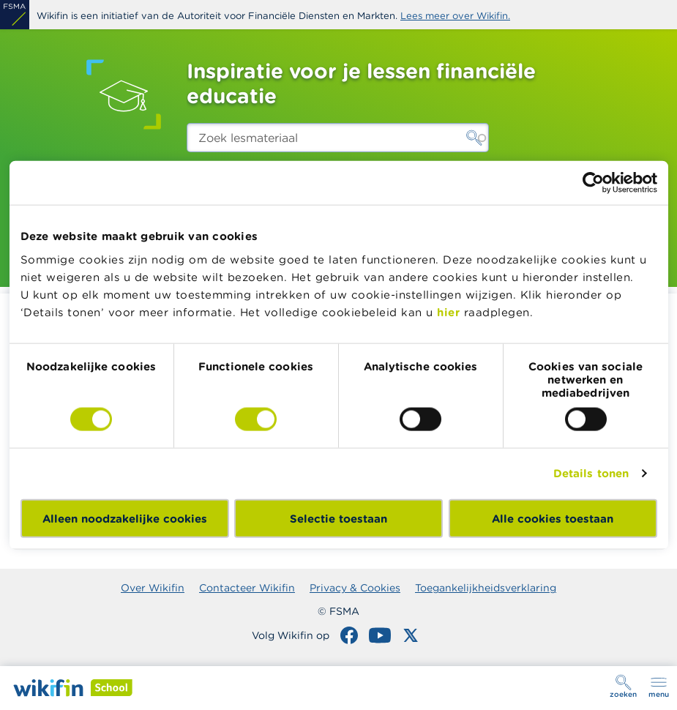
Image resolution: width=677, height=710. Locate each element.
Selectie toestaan (338, 518)
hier (448, 311)
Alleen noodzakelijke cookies (124, 518)
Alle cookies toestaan (552, 518)
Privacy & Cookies (355, 587)
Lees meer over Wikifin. (455, 16)
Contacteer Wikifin (247, 587)
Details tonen (591, 473)
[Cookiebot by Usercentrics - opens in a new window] (593, 183)
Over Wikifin (152, 587)
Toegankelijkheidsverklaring (485, 587)
